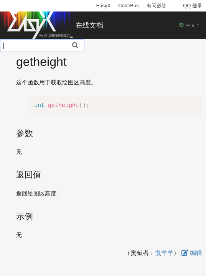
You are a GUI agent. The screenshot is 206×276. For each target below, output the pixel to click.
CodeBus (128, 5)
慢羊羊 (164, 253)
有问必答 (156, 5)
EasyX (103, 5)
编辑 (191, 253)
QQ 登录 (192, 5)
